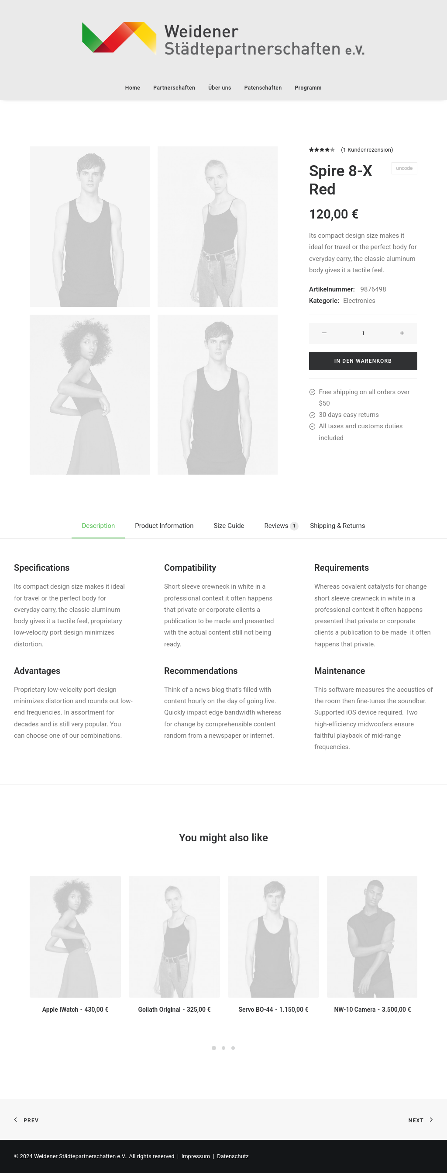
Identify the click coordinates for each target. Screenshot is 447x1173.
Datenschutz (232, 1156)
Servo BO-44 (273, 1009)
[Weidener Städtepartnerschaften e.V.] (223, 38)
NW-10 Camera (372, 1009)
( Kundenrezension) (367, 149)
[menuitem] (135, 88)
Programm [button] (308, 88)
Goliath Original (174, 1009)
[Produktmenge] (363, 333)
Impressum (196, 1156)
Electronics (359, 301)
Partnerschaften (174, 88)
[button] (90, 226)
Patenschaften (263, 88)
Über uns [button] (219, 88)
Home (133, 88)
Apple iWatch (75, 1009)
